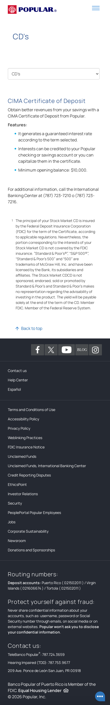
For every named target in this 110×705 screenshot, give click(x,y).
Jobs (11, 521)
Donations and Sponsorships (31, 549)
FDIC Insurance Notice (26, 447)
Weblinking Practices (25, 437)
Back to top (31, 328)
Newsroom (17, 540)
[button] (96, 8)
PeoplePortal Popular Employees (34, 512)
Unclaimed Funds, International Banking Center (47, 465)
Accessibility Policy (23, 418)
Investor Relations (23, 493)
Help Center (18, 379)
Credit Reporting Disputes (29, 475)
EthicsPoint (17, 484)
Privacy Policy (19, 428)
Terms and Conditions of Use (31, 409)
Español (14, 389)
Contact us (17, 370)
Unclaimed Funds (22, 456)
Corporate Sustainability (28, 531)
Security (15, 503)
